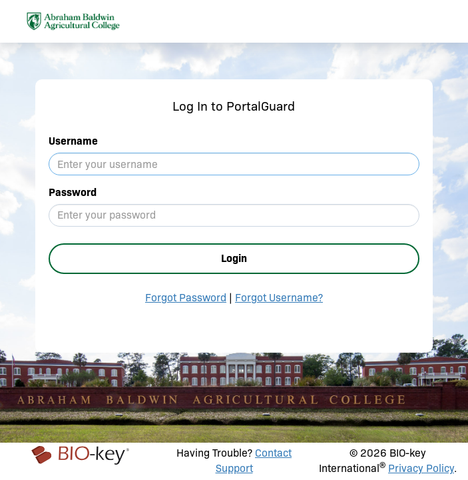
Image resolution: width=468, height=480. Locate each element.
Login (234, 258)
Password (73, 192)
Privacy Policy (421, 468)
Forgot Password (185, 297)
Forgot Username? (279, 297)
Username (73, 141)
